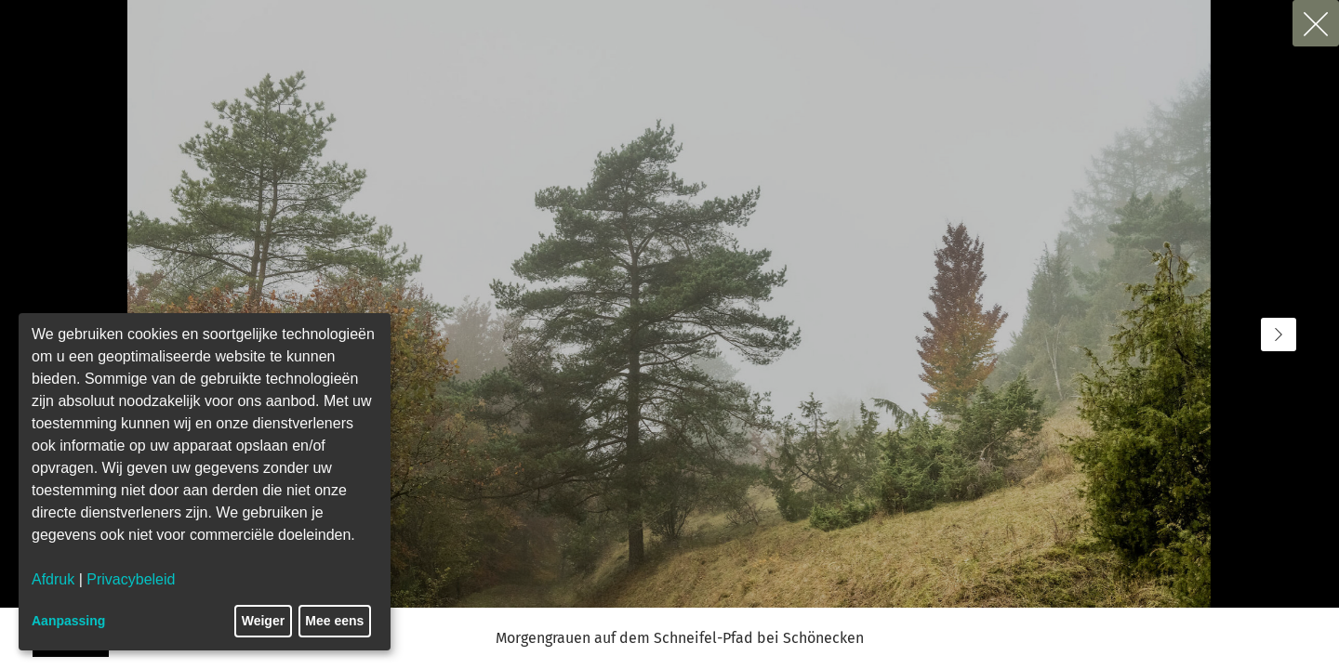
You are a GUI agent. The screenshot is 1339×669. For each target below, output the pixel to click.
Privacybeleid (130, 579)
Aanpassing (68, 620)
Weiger (263, 620)
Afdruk (53, 579)
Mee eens (334, 620)
